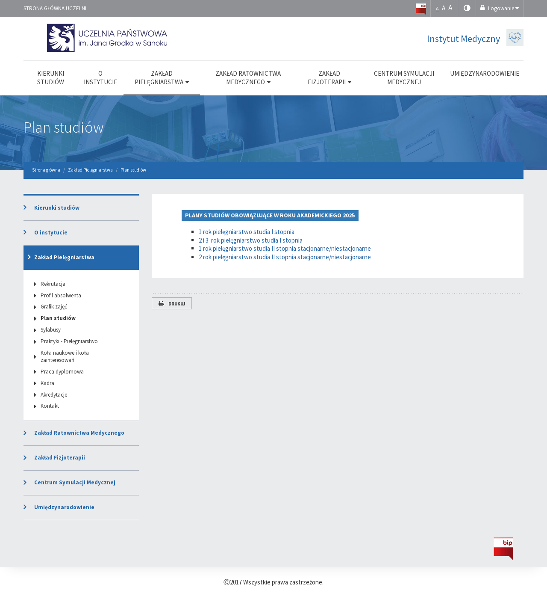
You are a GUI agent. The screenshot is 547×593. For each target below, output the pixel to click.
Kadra (47, 383)
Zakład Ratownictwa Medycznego (79, 432)
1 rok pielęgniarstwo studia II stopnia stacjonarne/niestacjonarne (285, 248)
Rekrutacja (53, 284)
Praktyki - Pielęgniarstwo (69, 341)
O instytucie (51, 232)
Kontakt (50, 405)
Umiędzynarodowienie (64, 507)
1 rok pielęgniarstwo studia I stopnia (246, 232)
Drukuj (172, 304)
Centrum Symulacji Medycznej (74, 482)
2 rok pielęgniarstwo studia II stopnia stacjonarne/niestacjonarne (285, 257)
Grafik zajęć (54, 306)
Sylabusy (51, 329)
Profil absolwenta (61, 295)
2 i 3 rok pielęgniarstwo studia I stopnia (251, 240)
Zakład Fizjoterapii (59, 457)
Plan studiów (64, 127)
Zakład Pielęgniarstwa (64, 257)
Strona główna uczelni (55, 8)
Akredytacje (54, 394)
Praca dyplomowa (62, 371)
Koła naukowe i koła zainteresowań (65, 356)
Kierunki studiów (56, 207)
